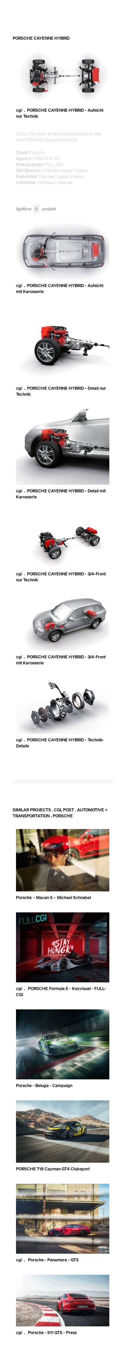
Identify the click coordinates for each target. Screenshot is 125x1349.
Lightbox (27, 209)
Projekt (49, 209)
